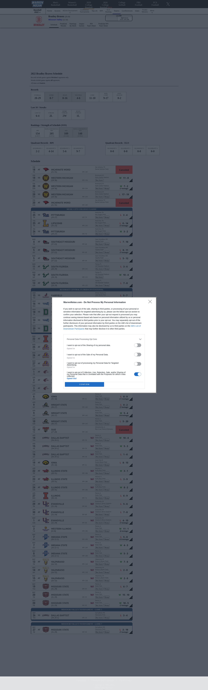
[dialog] (104, 345)
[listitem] (104, 339)
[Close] (151, 302)
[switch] (137, 345)
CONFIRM (84, 384)
